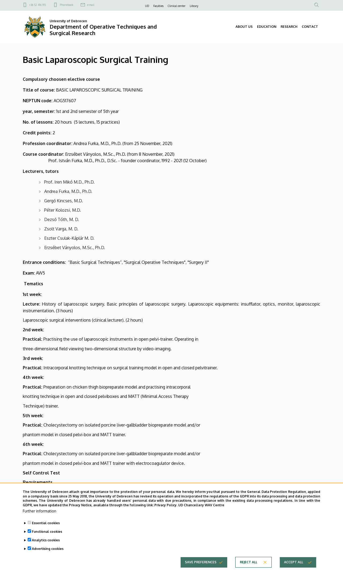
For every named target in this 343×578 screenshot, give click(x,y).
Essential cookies (46, 532)
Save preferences (201, 571)
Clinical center (176, 5)
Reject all (248, 571)
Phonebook (66, 4)
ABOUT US (244, 27)
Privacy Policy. (165, 515)
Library (194, 5)
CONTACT (310, 27)
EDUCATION (266, 27)
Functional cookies (47, 541)
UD (147, 5)
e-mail (90, 4)
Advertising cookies (48, 558)
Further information (39, 520)
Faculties (158, 5)
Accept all (293, 571)
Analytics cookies (46, 549)
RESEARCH (289, 27)
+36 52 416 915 (37, 4)
